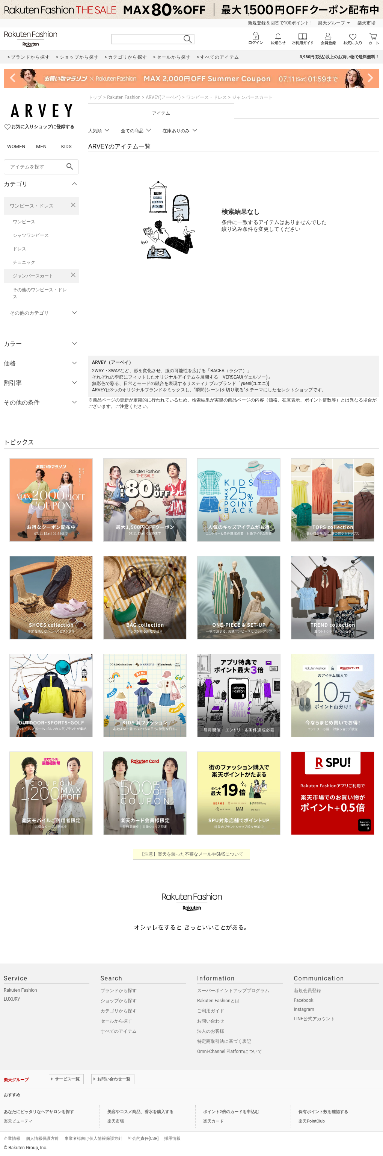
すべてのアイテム (119, 1031)
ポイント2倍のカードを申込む (231, 1111)
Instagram (304, 1009)
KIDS (66, 146)
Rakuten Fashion (123, 97)
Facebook (304, 1000)
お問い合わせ (210, 1021)
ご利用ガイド (210, 1011)
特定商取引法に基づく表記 (224, 1041)
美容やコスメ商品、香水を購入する (140, 1111)
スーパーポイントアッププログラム (233, 990)
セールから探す (116, 1021)
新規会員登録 (307, 990)
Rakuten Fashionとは (218, 1000)
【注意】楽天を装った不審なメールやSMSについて (192, 854)
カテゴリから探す (119, 1011)
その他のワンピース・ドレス (40, 293)
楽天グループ (331, 23)
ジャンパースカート (33, 276)
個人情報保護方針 (42, 1138)
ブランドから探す (119, 990)
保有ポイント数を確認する (323, 1111)
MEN (41, 146)
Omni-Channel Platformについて (229, 1051)
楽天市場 (366, 23)
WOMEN (16, 146)
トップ (95, 97)
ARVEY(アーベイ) (163, 97)
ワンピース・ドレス (32, 206)
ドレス (19, 249)
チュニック (24, 262)
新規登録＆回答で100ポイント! (279, 23)
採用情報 (172, 1138)
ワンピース (24, 221)
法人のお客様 (210, 1031)
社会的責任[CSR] (143, 1138)
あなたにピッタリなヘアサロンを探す (39, 1111)
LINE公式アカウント (314, 1018)
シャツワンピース (31, 235)
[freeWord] (41, 166)
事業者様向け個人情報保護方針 (93, 1138)
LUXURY (12, 999)
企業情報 (12, 1138)
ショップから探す (119, 1000)
